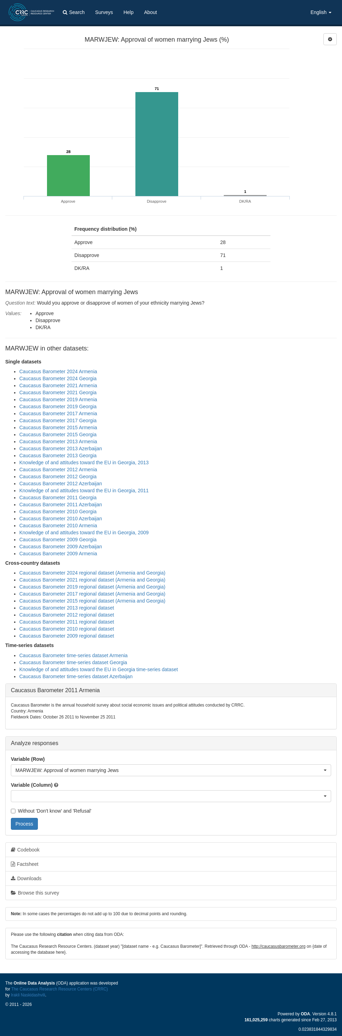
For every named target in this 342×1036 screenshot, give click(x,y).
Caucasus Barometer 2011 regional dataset (66, 622)
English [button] (320, 12)
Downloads (26, 878)
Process (24, 824)
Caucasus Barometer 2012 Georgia (57, 476)
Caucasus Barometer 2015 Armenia (58, 427)
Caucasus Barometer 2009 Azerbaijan (60, 546)
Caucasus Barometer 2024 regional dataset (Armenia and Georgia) (92, 573)
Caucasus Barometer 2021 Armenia (58, 385)
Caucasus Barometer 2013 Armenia (58, 441)
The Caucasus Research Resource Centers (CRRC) (59, 989)
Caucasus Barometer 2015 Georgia (57, 434)
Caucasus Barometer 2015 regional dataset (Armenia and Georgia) (92, 601)
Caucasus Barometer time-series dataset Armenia (73, 655)
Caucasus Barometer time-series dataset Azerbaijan (76, 676)
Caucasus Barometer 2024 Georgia (57, 378)
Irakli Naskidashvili (28, 995)
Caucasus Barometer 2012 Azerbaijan (60, 483)
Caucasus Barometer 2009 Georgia (57, 539)
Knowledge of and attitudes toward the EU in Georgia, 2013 (84, 462)
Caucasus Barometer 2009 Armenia (58, 553)
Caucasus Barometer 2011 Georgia (57, 497)
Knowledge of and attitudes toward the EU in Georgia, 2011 (84, 490)
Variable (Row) (28, 759)
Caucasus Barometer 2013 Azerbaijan (60, 448)
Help (128, 12)
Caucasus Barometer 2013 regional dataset (66, 608)
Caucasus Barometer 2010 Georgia (57, 511)
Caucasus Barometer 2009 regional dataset (66, 636)
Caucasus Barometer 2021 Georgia (57, 392)
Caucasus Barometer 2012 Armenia (58, 469)
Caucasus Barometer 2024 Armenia (58, 371)
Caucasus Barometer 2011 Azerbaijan (60, 504)
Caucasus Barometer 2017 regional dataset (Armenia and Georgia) (92, 594)
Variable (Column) (32, 785)
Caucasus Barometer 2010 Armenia (58, 525)
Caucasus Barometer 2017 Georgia (57, 420)
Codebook (25, 850)
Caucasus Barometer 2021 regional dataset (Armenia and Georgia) (92, 580)
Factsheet (24, 864)
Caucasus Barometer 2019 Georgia (57, 406)
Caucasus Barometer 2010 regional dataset (66, 629)
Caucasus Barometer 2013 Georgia (57, 455)
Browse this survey (35, 893)
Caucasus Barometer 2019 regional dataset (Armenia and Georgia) (92, 587)
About (150, 12)
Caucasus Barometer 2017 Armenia (58, 413)
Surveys (104, 12)
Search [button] (74, 12)
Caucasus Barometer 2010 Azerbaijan (60, 518)
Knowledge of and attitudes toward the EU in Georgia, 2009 (84, 532)
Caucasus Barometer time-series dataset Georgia (73, 662)
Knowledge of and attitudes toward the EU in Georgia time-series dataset (98, 669)
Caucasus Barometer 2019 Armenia (58, 399)
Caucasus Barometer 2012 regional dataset (66, 615)
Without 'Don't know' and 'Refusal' (51, 811)
